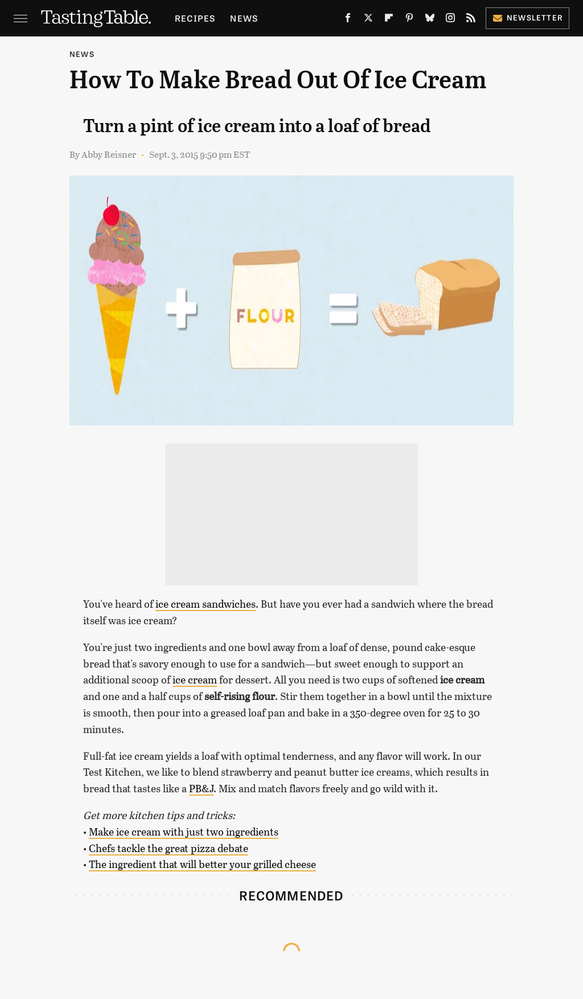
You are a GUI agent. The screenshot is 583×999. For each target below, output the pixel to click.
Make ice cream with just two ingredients (183, 831)
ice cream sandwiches (205, 603)
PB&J (201, 788)
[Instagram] (450, 20)
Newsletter (527, 17)
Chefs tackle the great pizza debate (168, 848)
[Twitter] (368, 20)
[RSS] (471, 20)
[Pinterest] (409, 20)
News (244, 17)
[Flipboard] (389, 20)
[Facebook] (348, 20)
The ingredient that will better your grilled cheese (202, 864)
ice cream (195, 679)
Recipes (195, 17)
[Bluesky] (430, 20)
